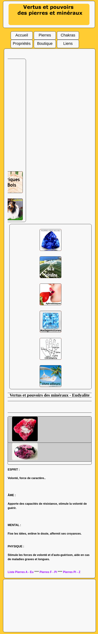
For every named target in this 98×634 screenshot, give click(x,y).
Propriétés (22, 42)
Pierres (45, 34)
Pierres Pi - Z (71, 572)
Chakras (68, 34)
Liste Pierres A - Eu (21, 572)
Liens (68, 42)
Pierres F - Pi (48, 572)
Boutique (45, 42)
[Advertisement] (49, 406)
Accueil (21, 34)
